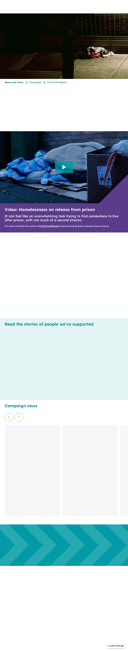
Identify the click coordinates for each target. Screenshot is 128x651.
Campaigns (35, 82)
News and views (14, 82)
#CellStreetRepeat (49, 226)
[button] (116, 646)
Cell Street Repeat (57, 82)
